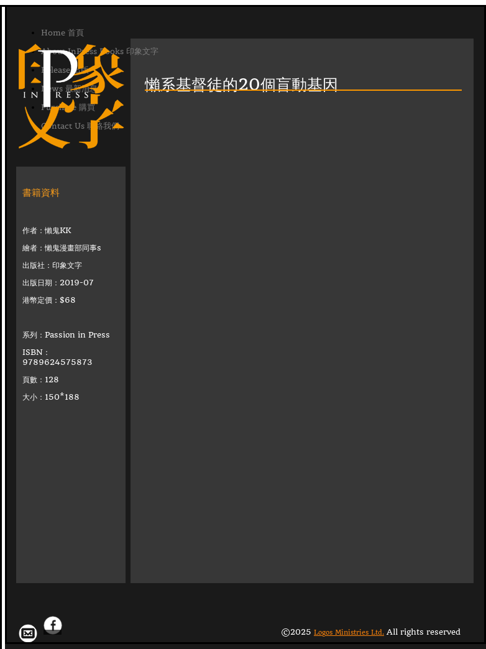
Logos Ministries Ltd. (349, 632)
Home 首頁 (62, 32)
